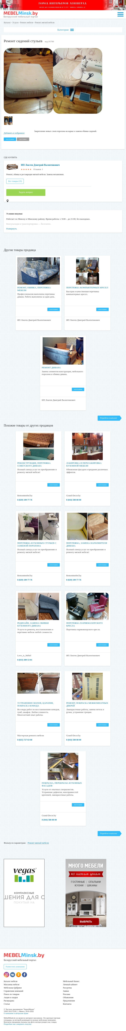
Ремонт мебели (26, 22)
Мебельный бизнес (71, 981)
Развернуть (11, 228)
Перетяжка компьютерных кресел (87, 287)
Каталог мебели (10, 981)
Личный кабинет (70, 984)
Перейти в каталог (108, 418)
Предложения (69, 1001)
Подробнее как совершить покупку (17, 1024)
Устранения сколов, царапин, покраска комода (35, 704)
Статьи (7, 1004)
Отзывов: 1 (38, 169)
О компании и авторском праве (16, 1013)
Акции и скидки (11, 997)
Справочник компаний (13, 991)
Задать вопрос (26, 192)
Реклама (66, 994)
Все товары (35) (15, 181)
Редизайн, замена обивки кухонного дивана (33, 624)
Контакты (67, 1004)
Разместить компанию (15, 966)
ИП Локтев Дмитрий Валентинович (40, 165)
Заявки (66, 991)
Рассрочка (67, 988)
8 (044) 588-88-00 (73, 500)
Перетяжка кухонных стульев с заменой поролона (36, 544)
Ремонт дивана (51, 367)
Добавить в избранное (14, 133)
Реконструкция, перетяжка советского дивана (34, 464)
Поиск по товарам (11, 994)
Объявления (68, 997)
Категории (65, 29)
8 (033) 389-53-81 (24, 660)
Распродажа (9, 1001)
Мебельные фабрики (13, 988)
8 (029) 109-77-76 (24, 500)
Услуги (15, 22)
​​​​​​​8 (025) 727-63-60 (24, 740)
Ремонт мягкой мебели (44, 22)
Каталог (7, 22)
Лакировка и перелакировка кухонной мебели (84, 464)
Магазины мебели (11, 984)
